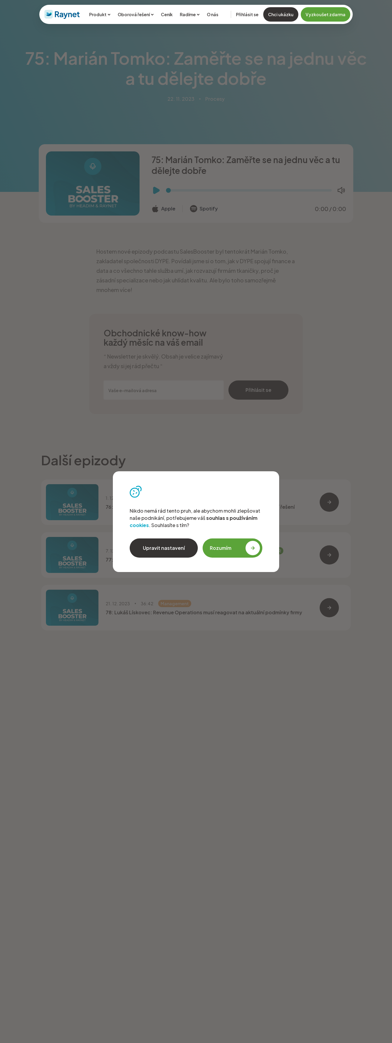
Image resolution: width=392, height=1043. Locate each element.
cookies (139, 525)
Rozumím (235, 548)
